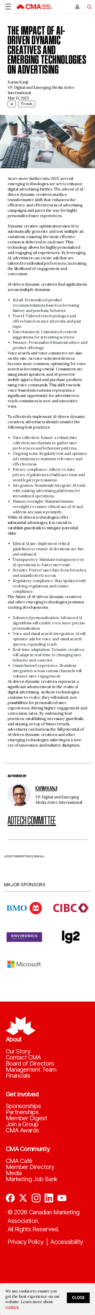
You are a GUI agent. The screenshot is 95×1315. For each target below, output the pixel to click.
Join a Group (22, 1124)
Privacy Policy (26, 1242)
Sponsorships (23, 1106)
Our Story (18, 1051)
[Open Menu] (8, 7)
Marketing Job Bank (32, 1179)
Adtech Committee (32, 820)
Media (14, 1173)
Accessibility (66, 1242)
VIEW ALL (39, 869)
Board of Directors (30, 1064)
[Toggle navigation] (87, 6)
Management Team (31, 1070)
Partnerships (22, 1112)
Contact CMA (23, 1057)
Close (78, 1297)
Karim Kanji (46, 788)
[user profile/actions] (77, 6)
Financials (18, 1076)
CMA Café (19, 1161)
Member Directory (30, 1167)
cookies (11, 1307)
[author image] (19, 794)
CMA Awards (22, 1130)
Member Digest (26, 1118)
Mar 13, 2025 (18, 98)
